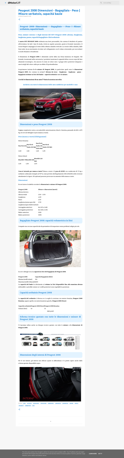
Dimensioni (50, 403)
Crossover (43, 403)
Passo (76, 403)
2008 (24, 403)
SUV (33, 405)
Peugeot (21, 405)
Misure (71, 403)
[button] (19, 19)
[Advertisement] (50, 440)
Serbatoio (28, 405)
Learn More (93, 453)
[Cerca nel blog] (111, 3)
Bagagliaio (36, 403)
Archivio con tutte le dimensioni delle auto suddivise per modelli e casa (50, 85)
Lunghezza (65, 403)
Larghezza (58, 403)
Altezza (29, 403)
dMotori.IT (14, 2)
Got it (100, 453)
